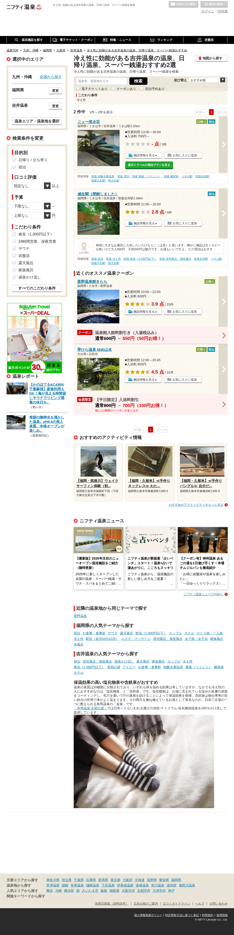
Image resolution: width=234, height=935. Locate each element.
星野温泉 (80, 616)
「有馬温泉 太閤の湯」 (90, 708)
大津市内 (159, 890)
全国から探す (51, 77)
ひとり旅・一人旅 (210, 633)
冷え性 (79, 639)
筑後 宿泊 (123, 176)
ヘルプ (199, 903)
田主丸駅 (113, 180)
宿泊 (77, 633)
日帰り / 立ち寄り (33, 160)
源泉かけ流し (124, 661)
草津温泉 (52, 885)
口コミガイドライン (176, 903)
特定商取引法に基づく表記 (182, 915)
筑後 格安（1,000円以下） (140, 259)
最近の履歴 (214, 4)
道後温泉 (142, 885)
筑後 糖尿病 (171, 176)
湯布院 (171, 885)
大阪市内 (128, 890)
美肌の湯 (113, 667)
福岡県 (176, 880)
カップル (175, 633)
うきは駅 (187, 176)
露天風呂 (126, 633)
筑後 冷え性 (113, 259)
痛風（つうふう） (198, 667)
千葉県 (79, 880)
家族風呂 (216, 639)
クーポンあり (126, 89)
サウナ (113, 633)
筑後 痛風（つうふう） (146, 176)
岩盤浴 (24, 256)
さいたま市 (90, 890)
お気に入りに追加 (185, 155)
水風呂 (79, 644)
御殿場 (114, 890)
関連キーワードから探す (26, 896)
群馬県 (103, 880)
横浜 (49, 890)
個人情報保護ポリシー (148, 915)
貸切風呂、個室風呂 (168, 639)
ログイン (207, 11)
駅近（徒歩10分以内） (102, 639)
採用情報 (222, 915)
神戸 (171, 890)
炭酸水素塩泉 (173, 667)
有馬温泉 (77, 885)
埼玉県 (67, 880)
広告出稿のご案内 (146, 903)
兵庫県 (91, 880)
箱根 (65, 885)
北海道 (140, 880)
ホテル (189, 633)
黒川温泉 (157, 885)
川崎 (58, 890)
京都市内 (143, 890)
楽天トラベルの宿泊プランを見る (149, 165)
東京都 (115, 880)
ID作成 (223, 11)
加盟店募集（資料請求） (111, 903)
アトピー (129, 667)
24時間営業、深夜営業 (37, 241)
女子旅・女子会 (196, 639)
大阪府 (127, 880)
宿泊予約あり (155, 89)
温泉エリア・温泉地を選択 (37, 121)
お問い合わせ (218, 903)
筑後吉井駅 (202, 176)
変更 (55, 91)
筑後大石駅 (98, 180)
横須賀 (69, 890)
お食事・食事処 (94, 633)
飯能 (104, 890)
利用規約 (207, 915)
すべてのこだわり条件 (37, 288)
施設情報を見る (144, 155)
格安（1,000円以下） (151, 633)
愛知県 (164, 880)
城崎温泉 (92, 885)
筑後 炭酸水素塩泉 (102, 176)
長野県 (152, 880)
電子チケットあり (94, 89)
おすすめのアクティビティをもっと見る (196, 505)
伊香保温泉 (125, 885)
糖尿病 (219, 667)
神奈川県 (52, 880)
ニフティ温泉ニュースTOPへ (203, 594)
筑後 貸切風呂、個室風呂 (175, 259)
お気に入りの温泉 (183, 4)
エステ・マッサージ (136, 639)
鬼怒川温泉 (187, 885)
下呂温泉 (108, 885)
